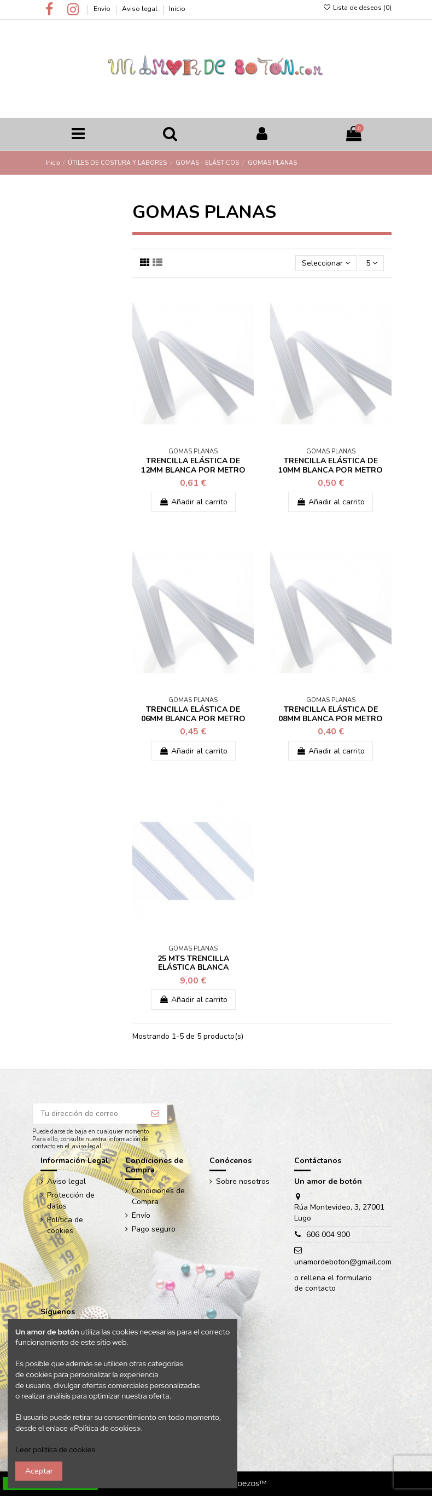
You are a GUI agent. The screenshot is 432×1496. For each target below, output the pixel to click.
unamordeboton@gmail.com (343, 1262)
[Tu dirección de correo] (88, 1113)
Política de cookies (65, 1225)
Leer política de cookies (55, 1449)
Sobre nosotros (243, 1181)
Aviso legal (140, 8)
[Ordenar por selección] (326, 263)
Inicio (177, 8)
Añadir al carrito (193, 502)
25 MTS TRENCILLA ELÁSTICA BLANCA (193, 963)
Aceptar (39, 1471)
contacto (320, 1288)
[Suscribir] (155, 1113)
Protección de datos (71, 1200)
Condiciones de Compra (158, 1196)
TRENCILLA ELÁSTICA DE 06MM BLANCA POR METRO (193, 714)
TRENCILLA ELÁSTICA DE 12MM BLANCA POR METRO (193, 465)
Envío (103, 8)
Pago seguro (154, 1229)
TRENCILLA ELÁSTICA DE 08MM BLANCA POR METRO (330, 714)
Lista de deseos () (357, 7)
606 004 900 (328, 1234)
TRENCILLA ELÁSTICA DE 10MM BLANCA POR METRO (330, 465)
